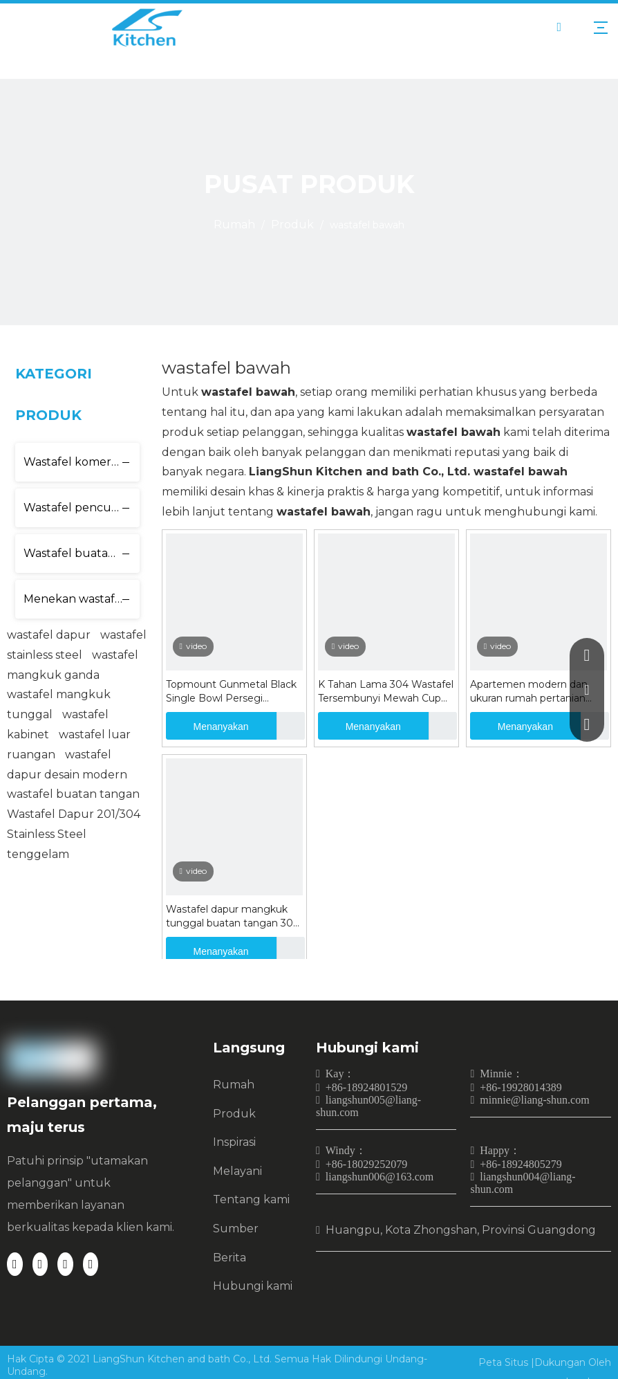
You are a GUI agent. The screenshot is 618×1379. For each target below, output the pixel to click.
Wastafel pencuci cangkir (82, 507)
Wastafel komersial (76, 461)
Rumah (233, 1084)
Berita (229, 1257)
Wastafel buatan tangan (82, 553)
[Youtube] (91, 1264)
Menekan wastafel (74, 598)
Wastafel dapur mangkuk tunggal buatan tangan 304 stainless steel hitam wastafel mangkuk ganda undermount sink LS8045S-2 (232, 916)
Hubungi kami (252, 1286)
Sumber (236, 1228)
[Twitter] (65, 1264)
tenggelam (38, 854)
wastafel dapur (49, 634)
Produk (234, 1113)
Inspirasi (234, 1142)
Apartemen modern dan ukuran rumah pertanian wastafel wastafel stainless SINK (533, 691)
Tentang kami (251, 1199)
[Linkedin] (40, 1264)
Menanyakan (207, 726)
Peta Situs (504, 1362)
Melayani (237, 1171)
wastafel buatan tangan (73, 794)
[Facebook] (15, 1264)
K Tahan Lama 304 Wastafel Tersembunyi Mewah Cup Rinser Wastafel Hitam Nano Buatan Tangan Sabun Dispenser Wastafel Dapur (386, 691)
